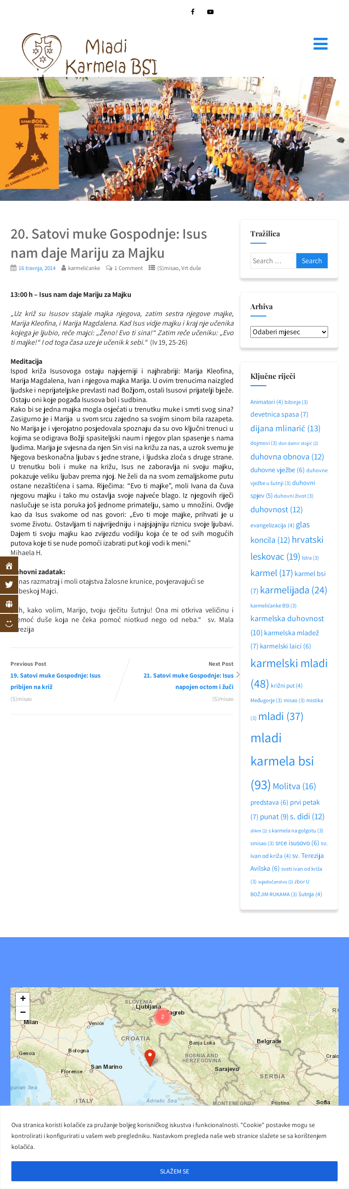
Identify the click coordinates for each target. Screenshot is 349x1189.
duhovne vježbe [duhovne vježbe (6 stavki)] (277, 469)
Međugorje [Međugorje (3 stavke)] (266, 700)
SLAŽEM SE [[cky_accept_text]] (174, 1171)
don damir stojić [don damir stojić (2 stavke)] (298, 443)
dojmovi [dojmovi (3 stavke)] (263, 442)
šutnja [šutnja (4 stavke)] (310, 894)
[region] (174, 1147)
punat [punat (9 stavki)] (274, 816)
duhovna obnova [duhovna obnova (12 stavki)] (287, 456)
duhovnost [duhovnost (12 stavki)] (276, 509)
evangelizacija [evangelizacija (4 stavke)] (272, 525)
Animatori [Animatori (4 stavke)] (266, 402)
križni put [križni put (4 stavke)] (287, 685)
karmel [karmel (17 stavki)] (271, 572)
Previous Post (66, 676)
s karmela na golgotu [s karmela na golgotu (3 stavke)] (296, 830)
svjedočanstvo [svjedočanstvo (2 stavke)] (275, 881)
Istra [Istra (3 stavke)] (310, 557)
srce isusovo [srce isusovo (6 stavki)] (297, 842)
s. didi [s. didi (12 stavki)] (307, 816)
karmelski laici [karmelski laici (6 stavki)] (285, 645)
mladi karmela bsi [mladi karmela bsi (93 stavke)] (282, 761)
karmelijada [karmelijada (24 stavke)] (294, 589)
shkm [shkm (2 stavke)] (258, 830)
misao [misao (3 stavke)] (294, 700)
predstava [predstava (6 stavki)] (269, 801)
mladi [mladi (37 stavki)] (281, 716)
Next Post (178, 676)
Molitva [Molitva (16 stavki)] (294, 786)
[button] (150, 1058)
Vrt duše (191, 268)
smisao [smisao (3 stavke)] (262, 843)
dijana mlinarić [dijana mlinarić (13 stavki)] (285, 428)
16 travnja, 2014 (37, 268)
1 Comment (129, 268)
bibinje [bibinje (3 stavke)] (296, 401)
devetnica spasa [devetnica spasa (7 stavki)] (279, 414)
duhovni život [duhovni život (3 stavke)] (294, 495)
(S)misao (168, 268)
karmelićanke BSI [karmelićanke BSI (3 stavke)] (273, 605)
